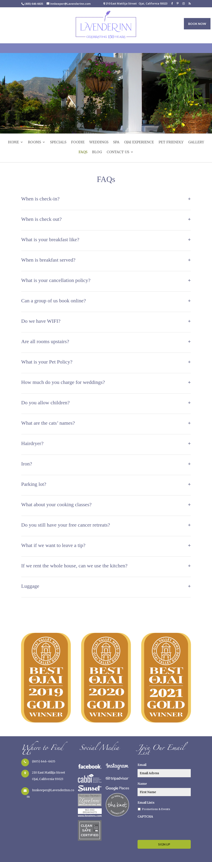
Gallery (196, 142)
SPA (116, 142)
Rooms (34, 142)
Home (13, 142)
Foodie (78, 142)
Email (142, 765)
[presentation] (170, 828)
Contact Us (118, 152)
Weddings (98, 142)
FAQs (83, 152)
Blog (97, 152)
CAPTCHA (145, 816)
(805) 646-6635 (43, 761)
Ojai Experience (139, 142)
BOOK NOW (197, 24)
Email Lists (146, 802)
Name (142, 784)
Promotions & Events (156, 809)
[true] (164, 773)
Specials (58, 142)
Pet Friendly (171, 142)
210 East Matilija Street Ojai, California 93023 (135, 3)
